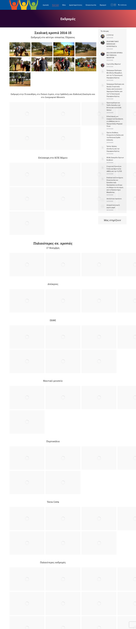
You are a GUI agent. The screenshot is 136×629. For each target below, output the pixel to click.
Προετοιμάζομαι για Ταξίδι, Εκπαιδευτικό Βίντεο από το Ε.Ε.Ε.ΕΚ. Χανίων (114, 106)
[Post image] (103, 36)
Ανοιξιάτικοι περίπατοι (114, 199)
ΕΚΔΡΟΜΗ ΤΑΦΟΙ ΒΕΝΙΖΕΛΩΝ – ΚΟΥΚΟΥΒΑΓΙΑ (113, 44)
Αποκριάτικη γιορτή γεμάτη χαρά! (113, 206)
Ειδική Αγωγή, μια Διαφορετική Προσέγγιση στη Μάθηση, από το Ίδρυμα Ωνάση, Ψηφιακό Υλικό (115, 121)
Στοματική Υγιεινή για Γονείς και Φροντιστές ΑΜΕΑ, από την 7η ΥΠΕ (114, 168)
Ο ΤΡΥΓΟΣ (110, 35)
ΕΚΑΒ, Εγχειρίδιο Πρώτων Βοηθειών (115, 159)
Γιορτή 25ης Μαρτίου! (114, 64)
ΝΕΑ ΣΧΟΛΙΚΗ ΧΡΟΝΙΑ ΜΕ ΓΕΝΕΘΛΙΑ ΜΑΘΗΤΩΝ (114, 55)
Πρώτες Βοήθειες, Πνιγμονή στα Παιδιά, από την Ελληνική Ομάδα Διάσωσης (115, 136)
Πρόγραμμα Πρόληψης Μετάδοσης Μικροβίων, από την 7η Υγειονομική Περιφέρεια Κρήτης (114, 74)
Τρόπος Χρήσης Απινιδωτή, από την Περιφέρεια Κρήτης (113, 148)
